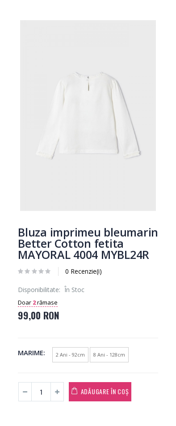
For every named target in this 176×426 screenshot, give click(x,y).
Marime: (32, 352)
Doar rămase (38, 302)
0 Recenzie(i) (83, 271)
